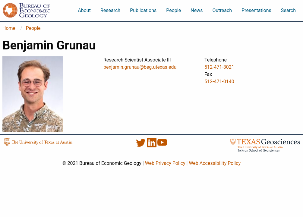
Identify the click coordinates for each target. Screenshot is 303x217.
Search (288, 10)
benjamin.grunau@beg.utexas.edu (139, 67)
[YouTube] (162, 146)
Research (110, 10)
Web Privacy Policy (165, 163)
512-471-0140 (219, 81)
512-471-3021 (219, 67)
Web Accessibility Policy (215, 163)
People (173, 10)
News (197, 10)
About (84, 10)
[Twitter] (141, 146)
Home (8, 28)
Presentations (256, 10)
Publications (143, 10)
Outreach (222, 10)
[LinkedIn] (152, 146)
